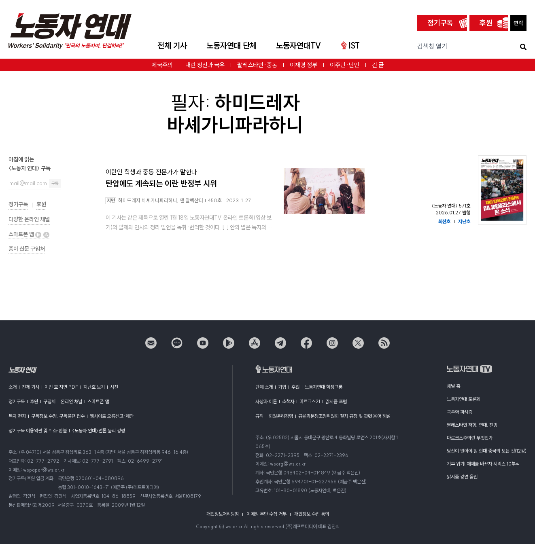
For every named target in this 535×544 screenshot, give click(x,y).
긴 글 (378, 65)
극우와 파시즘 (459, 412)
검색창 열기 (432, 46)
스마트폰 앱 (28, 234)
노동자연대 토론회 (463, 399)
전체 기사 (172, 45)
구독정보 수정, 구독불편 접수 (58, 416)
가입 (282, 387)
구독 (55, 183)
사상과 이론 (266, 401)
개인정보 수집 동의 (311, 514)
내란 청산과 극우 (205, 65)
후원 (486, 23)
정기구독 (440, 23)
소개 (12, 387)
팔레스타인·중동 (257, 65)
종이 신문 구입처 (26, 248)
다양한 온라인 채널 (29, 219)
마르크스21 (309, 401)
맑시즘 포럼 (336, 401)
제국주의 (162, 65)
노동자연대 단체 (231, 45)
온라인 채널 (71, 401)
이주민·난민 (344, 65)
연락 (518, 23)
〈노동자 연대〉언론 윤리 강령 (98, 431)
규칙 (259, 416)
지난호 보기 (94, 387)
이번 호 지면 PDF (61, 387)
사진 (114, 387)
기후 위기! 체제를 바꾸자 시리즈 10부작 (483, 464)
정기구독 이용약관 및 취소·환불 (37, 431)
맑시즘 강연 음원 (462, 477)
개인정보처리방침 (222, 514)
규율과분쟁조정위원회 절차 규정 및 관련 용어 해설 (344, 416)
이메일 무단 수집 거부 (266, 514)
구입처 (49, 401)
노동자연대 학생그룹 (323, 387)
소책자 (288, 401)
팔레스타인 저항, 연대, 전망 (472, 425)
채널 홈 (453, 386)
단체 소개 (264, 387)
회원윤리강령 (281, 416)
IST (350, 45)
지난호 (464, 221)
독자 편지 (17, 416)
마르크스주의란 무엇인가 (470, 438)
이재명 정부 (303, 65)
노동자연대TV (298, 45)
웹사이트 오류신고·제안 (112, 416)
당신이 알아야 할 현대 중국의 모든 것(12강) (487, 451)
